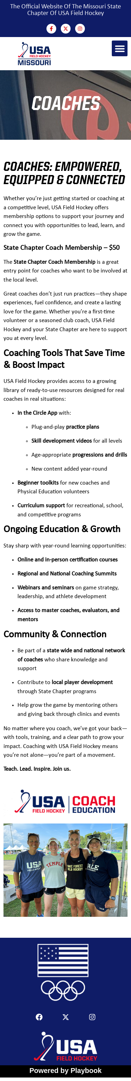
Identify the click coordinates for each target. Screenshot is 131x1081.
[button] (120, 48)
